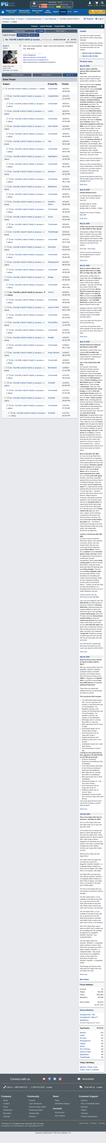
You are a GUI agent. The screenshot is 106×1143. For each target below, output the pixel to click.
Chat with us (89, 1087)
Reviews (32, 1116)
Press (5, 1107)
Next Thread (61, 31)
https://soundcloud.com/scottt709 (34, 57)
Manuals (84, 1107)
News (57, 1100)
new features (95, 252)
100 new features (95, 158)
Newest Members (87, 1010)
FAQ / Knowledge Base (90, 1103)
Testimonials (34, 1113)
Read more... (84, 184)
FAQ (69, 26)
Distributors (7, 1110)
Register (88, 19)
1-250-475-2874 (63, 4)
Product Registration (89, 1116)
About (5, 1100)
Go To (34, 35)
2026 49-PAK (87, 644)
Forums (21, 19)
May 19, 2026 (85, 66)
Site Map (102, 1123)
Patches (84, 1100)
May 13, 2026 (85, 265)
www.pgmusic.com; (7, 1126)
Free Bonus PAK (85, 171)
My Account (59, 1112)
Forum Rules (60, 26)
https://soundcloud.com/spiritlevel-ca (35, 60)
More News (84, 979)
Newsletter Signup (62, 1103)
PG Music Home (9, 19)
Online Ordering (66, 7)
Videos (83, 1110)
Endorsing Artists (36, 1110)
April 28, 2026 (85, 814)
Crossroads (47, 40)
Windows (100, 908)
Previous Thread (18, 31)
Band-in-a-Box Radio (37, 1107)
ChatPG (83, 31)
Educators (7, 1113)
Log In (99, 19)
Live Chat (51, 7)
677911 (74, 40)
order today (91, 249)
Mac (91, 908)
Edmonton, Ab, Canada (10, 70)
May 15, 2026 (85, 190)
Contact (6, 1103)
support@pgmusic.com (35, 1126)
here (92, 323)
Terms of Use (83, 1123)
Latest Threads (46, 26)
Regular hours (84, 212)
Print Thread (23, 35)
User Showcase (50, 19)
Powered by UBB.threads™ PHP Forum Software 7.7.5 (53, 1133)
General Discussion (34, 19)
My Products (60, 1116)
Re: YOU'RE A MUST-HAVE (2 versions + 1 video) (27, 40)
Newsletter (88, 1079)
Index (39, 31)
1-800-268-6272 (52, 4)
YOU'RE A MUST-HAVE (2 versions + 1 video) (26, 89)
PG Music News (86, 61)
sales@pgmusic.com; (21, 1126)
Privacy (93, 1123)
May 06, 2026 (85, 657)
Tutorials (84, 1113)
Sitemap (6, 1116)
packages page (88, 179)
